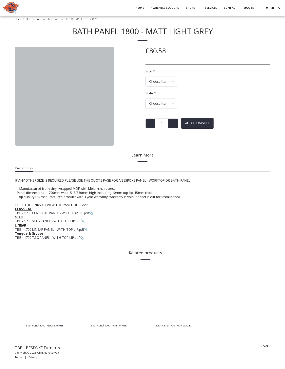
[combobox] (161, 81)
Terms (18, 358)
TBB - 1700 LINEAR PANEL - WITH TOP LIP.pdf (49, 229)
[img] (51, 292)
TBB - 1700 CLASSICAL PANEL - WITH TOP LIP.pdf (52, 213)
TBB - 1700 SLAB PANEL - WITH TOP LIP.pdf (48, 221)
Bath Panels (43, 19)
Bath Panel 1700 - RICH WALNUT (180, 326)
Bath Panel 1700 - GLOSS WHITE (50, 326)
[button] (260, 7)
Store (29, 19)
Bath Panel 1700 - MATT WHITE (115, 326)
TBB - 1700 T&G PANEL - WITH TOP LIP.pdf (47, 237)
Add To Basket (197, 123)
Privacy (32, 358)
